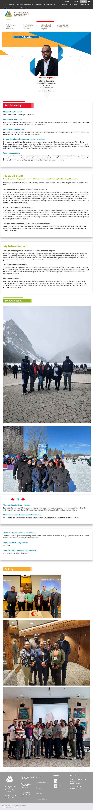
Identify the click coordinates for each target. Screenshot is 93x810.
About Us (11, 4)
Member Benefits (84, 4)
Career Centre (25, 8)
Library (5, 8)
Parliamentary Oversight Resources (45, 4)
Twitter (58, 786)
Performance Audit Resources (25, 4)
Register (76, 1)
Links (16, 8)
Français (66, 1)
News (11, 8)
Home (4, 4)
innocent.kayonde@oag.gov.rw (46, 91)
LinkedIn (58, 781)
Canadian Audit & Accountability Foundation (16, 805)
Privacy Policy (9, 797)
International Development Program (67, 4)
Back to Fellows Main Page (25, 37)
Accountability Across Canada (63, 26)
